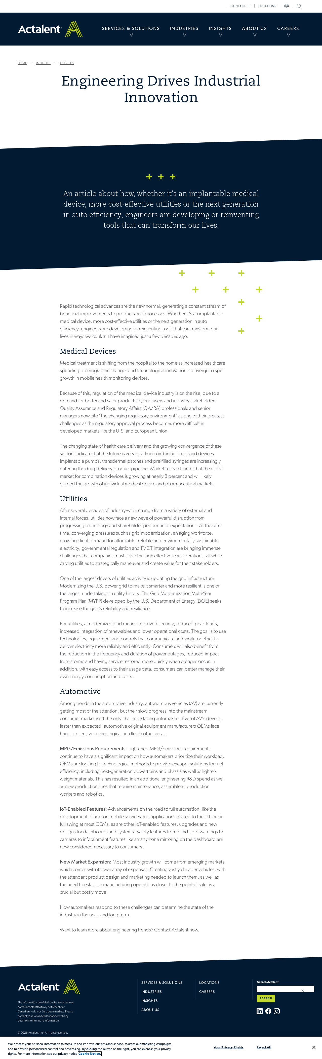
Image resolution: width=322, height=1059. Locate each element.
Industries (184, 28)
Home (50, 29)
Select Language (286, 6)
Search (266, 998)
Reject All (264, 1047)
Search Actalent (299, 6)
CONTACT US (241, 6)
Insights (220, 28)
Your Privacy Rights (229, 1047)
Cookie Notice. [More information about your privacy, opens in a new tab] (89, 1053)
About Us (254, 28)
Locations (267, 6)
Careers (288, 28)
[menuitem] (131, 29)
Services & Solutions (131, 28)
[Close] (313, 1047)
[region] (161, 1048)
